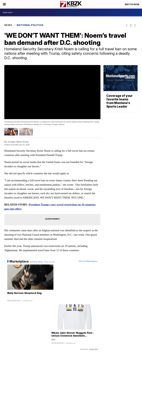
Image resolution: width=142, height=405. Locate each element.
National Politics (30, 25)
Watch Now (132, 4)
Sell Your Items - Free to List (42, 262)
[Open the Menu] (4, 4)
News (8, 25)
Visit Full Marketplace (88, 261)
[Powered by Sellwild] (93, 349)
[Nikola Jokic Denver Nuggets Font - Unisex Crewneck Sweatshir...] (74, 325)
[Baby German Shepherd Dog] (30, 284)
